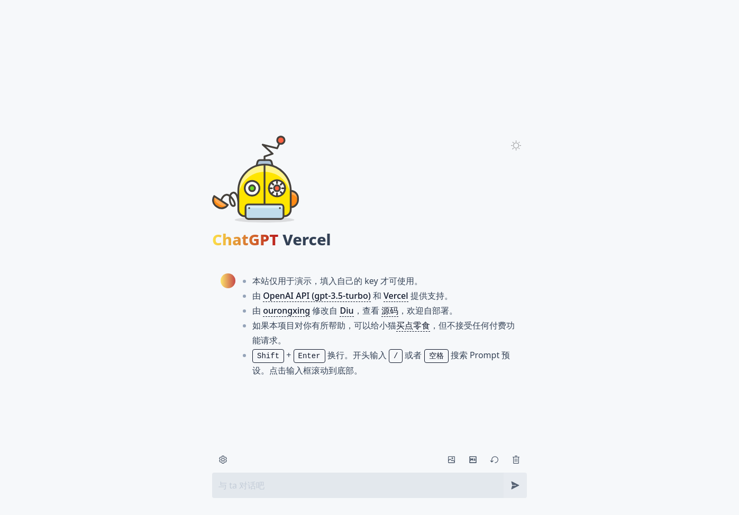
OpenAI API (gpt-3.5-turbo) (317, 308)
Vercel (396, 308)
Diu (346, 323)
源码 (389, 323)
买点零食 (413, 338)
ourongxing (286, 323)
